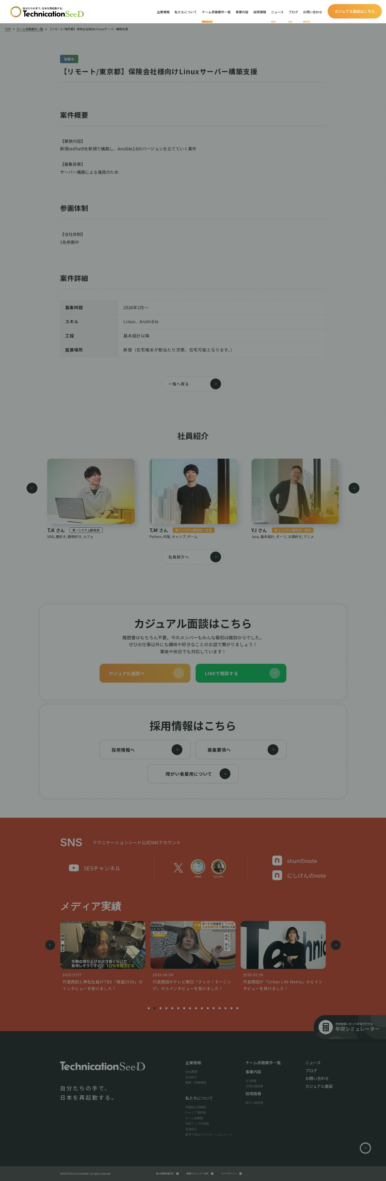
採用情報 (259, 12)
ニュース (277, 12)
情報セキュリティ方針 (200, 1173)
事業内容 (242, 12)
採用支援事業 (254, 1086)
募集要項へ (243, 749)
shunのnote (294, 860)
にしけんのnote (299, 875)
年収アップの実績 (197, 1123)
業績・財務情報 (195, 1082)
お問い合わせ (312, 12)
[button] (32, 490)
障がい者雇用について (198, 773)
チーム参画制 (194, 1118)
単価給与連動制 (195, 1107)
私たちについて (186, 12)
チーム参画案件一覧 (216, 12)
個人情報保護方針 (167, 1173)
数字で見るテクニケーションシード (209, 1134)
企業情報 (163, 12)
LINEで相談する (242, 673)
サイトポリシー (231, 1173)
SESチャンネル (94, 868)
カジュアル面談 (319, 1086)
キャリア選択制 (195, 1112)
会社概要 (191, 1071)
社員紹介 (191, 1129)
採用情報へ (147, 749)
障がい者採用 (254, 1102)
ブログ (293, 12)
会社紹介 (191, 1077)
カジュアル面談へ (146, 673)
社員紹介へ (194, 557)
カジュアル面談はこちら (355, 11)
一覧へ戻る (194, 384)
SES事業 (251, 1081)
